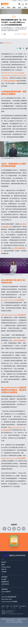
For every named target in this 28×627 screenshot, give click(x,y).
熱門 (2, 7)
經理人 (3, 564)
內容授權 (25, 0)
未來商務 (3, 571)
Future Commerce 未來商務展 (9, 601)
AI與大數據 (24, 34)
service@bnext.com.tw (10, 610)
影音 (19, 7)
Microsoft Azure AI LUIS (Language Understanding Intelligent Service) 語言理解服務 (13, 75)
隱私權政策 (16, 607)
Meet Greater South (6, 599)
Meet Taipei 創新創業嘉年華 (8, 597)
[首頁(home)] (5, 4)
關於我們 (14, 0)
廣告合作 (20, 0)
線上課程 (3, 579)
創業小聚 (3, 569)
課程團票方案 (5, 581)
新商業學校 (4, 577)
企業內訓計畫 (5, 584)
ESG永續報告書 (22, 607)
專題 (14, 7)
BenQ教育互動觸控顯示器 (9, 81)
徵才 (11, 607)
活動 (25, 7)
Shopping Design (6, 567)
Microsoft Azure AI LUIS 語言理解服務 (13, 315)
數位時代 (3, 562)
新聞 (8, 7)
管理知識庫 (4, 589)
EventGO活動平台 (6, 591)
